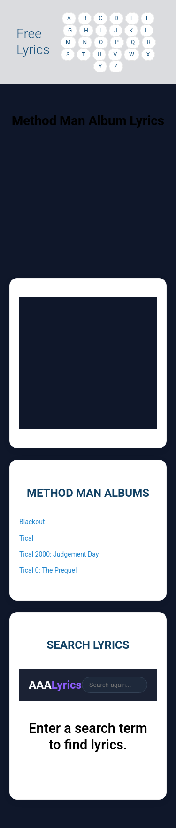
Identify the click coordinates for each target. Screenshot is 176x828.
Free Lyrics (33, 41)
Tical (26, 538)
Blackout (32, 521)
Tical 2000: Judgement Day (59, 554)
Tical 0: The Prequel (48, 570)
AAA (55, 685)
